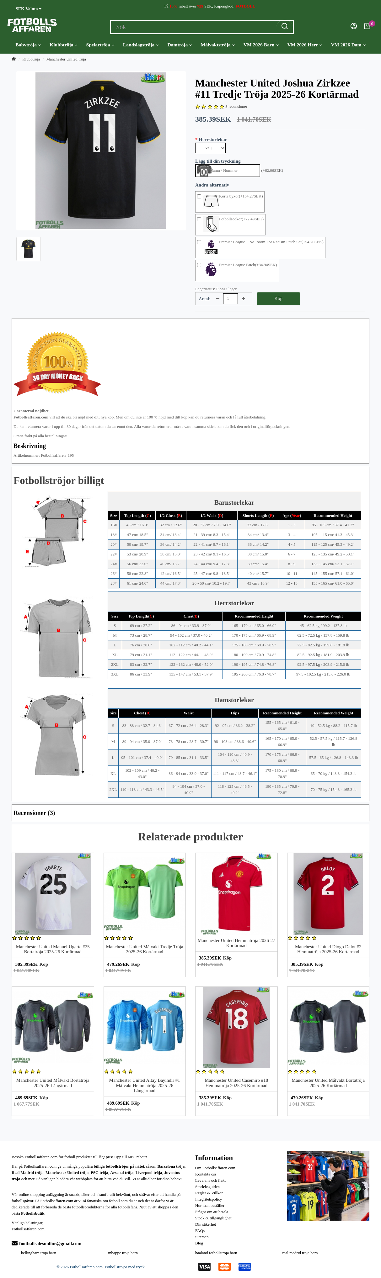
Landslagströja (141, 45)
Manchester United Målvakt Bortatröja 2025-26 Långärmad (52, 1083)
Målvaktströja (217, 45)
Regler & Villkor (209, 1193)
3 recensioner (236, 106)
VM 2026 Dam (348, 45)
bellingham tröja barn (38, 1252)
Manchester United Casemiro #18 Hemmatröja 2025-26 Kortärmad (236, 1083)
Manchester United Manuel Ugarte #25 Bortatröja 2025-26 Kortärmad (53, 949)
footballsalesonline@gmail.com (47, 1243)
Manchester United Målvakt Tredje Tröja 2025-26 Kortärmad (144, 949)
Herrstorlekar (213, 139)
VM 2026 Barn (261, 45)
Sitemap (202, 1236)
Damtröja (179, 45)
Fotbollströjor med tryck (125, 1267)
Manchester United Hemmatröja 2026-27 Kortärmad (236, 943)
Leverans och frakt (210, 1180)
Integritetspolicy (208, 1199)
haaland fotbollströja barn (216, 1252)
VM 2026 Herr (304, 45)
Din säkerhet (205, 1224)
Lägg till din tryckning (218, 161)
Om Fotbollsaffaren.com (215, 1167)
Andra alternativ (212, 184)
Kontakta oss (206, 1174)
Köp (278, 298)
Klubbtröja (63, 45)
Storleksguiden (207, 1186)
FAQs (200, 1230)
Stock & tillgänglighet (213, 1218)
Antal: (205, 298)
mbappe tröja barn (123, 1252)
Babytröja (28, 45)
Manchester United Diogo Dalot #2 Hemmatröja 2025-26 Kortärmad (328, 949)
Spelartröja (100, 45)
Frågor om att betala (211, 1211)
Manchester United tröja (66, 59)
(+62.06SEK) (272, 170)
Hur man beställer (209, 1205)
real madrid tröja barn (300, 1252)
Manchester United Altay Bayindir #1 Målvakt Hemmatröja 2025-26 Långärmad (144, 1085)
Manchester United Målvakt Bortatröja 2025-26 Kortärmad (328, 1083)
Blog (199, 1243)
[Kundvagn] (367, 27)
